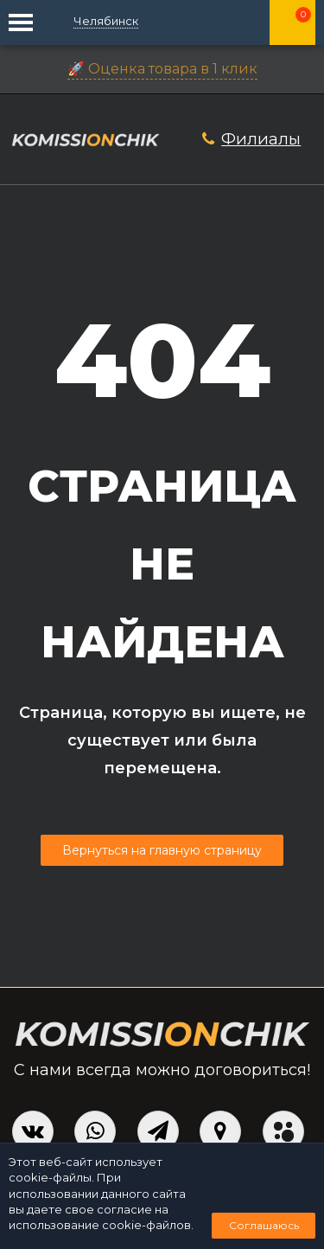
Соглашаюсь (264, 1225)
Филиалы (261, 139)
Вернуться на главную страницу (162, 850)
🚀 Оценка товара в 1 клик (162, 69)
